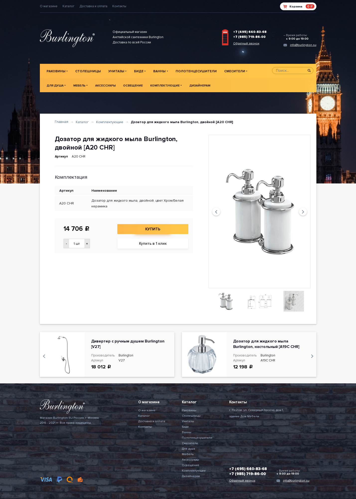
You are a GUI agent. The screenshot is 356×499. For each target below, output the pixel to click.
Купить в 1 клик (153, 243)
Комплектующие (165, 85)
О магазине (49, 6)
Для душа (55, 85)
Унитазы (116, 71)
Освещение (133, 85)
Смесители (234, 71)
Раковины (56, 71)
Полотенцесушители (196, 71)
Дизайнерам (199, 85)
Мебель (79, 85)
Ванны (159, 71)
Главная (61, 122)
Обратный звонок (246, 43)
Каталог (68, 6)
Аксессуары (105, 85)
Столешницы (88, 71)
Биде (138, 71)
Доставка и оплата (93, 6)
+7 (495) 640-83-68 (250, 32)
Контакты (119, 6)
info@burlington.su (303, 45)
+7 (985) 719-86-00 (249, 37)
